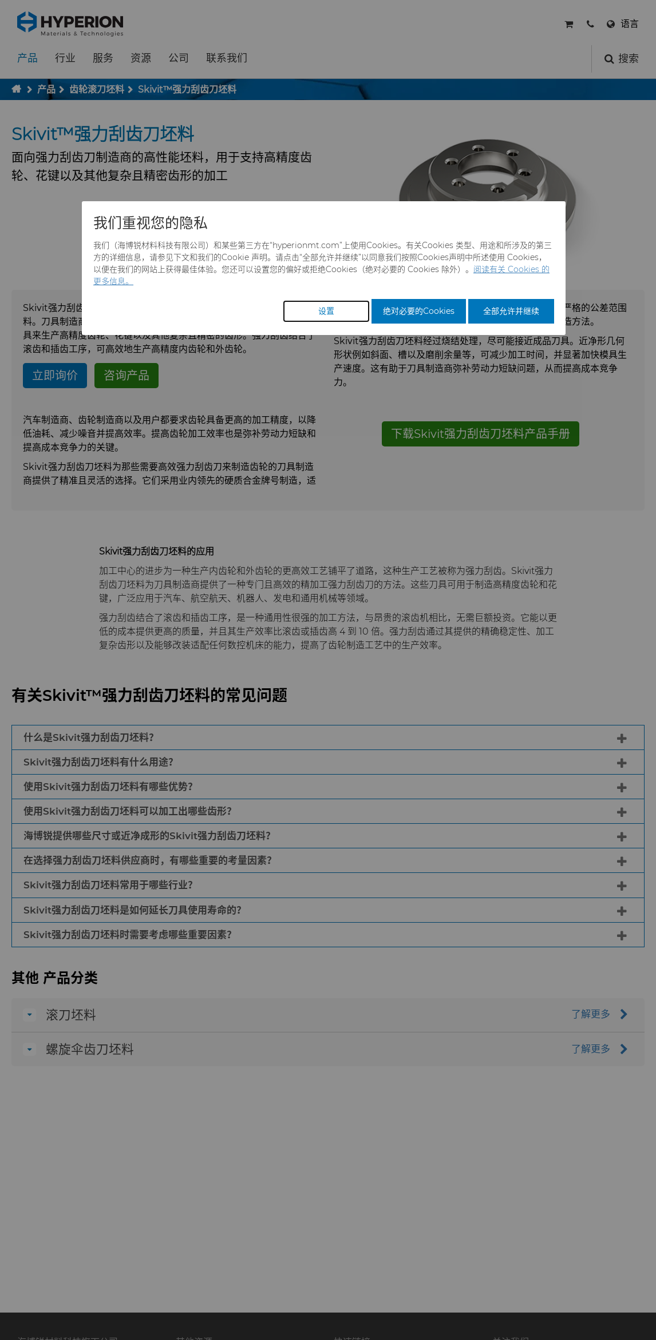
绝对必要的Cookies (419, 311)
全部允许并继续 (511, 311)
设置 (326, 311)
